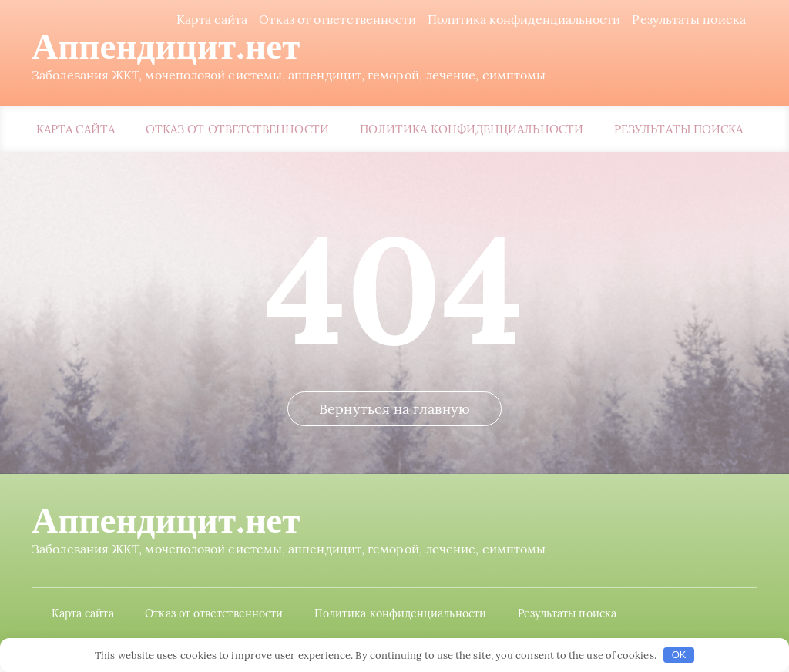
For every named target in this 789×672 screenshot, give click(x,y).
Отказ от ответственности (341, 19)
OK (679, 654)
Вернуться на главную (394, 433)
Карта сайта (215, 19)
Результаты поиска (692, 19)
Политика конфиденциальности (527, 19)
